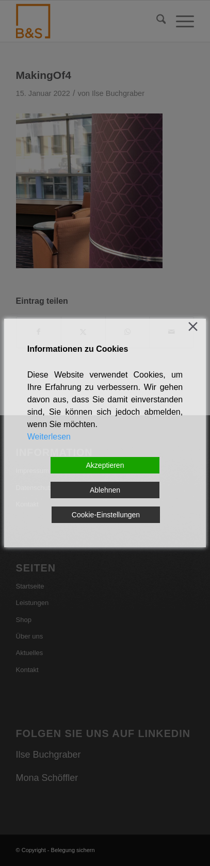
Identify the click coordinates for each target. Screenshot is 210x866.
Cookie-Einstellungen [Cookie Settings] (106, 515)
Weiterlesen (49, 436)
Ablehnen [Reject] (105, 490)
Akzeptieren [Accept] (105, 465)
